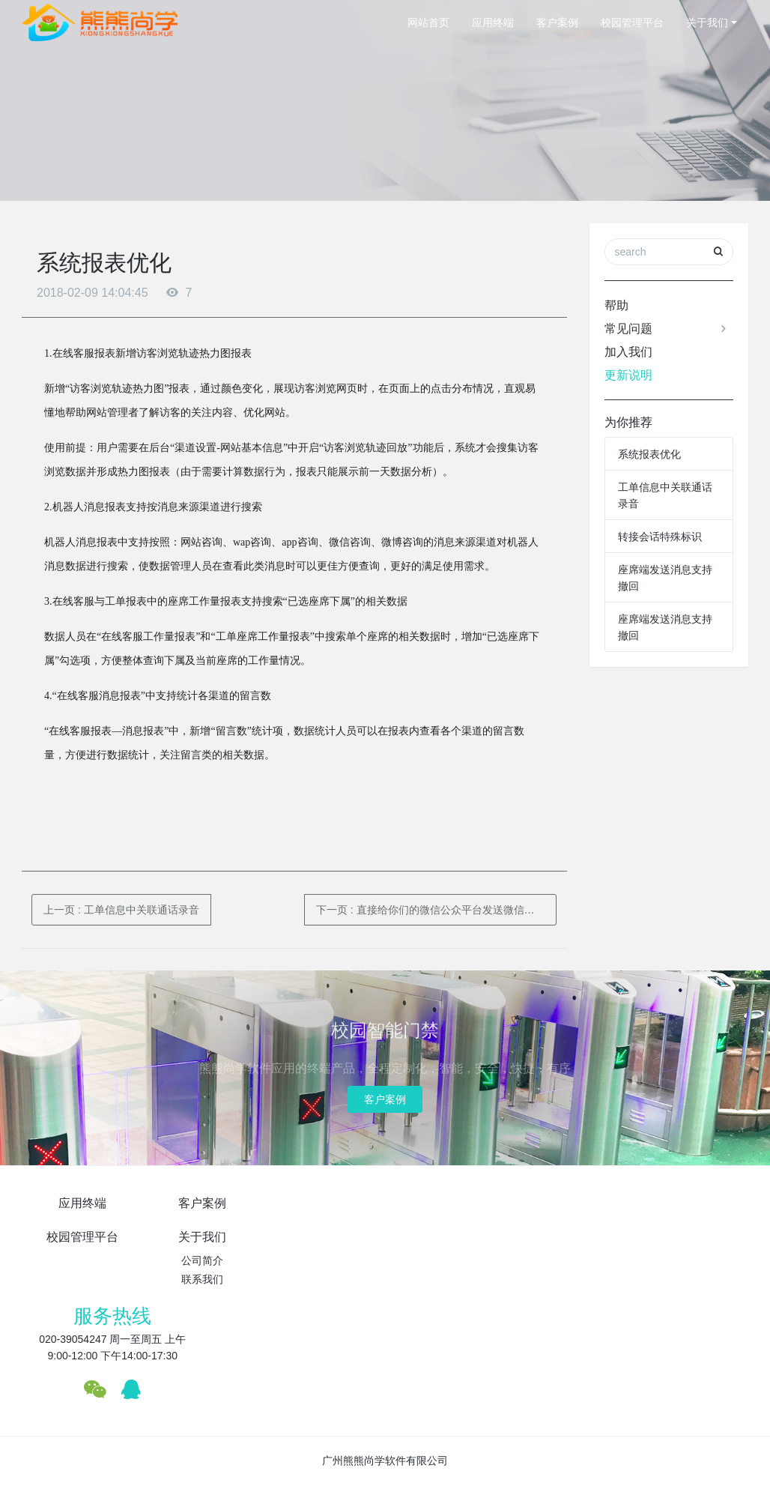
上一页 (121, 910)
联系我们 (446, 1245)
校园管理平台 (632, 22)
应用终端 (493, 22)
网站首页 (428, 22)
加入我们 (628, 351)
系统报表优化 (649, 454)
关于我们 (707, 22)
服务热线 (597, 1211)
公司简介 (446, 1227)
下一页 (436, 910)
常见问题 (667, 329)
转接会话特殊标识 (660, 537)
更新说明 (628, 375)
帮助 (616, 305)
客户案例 (557, 22)
